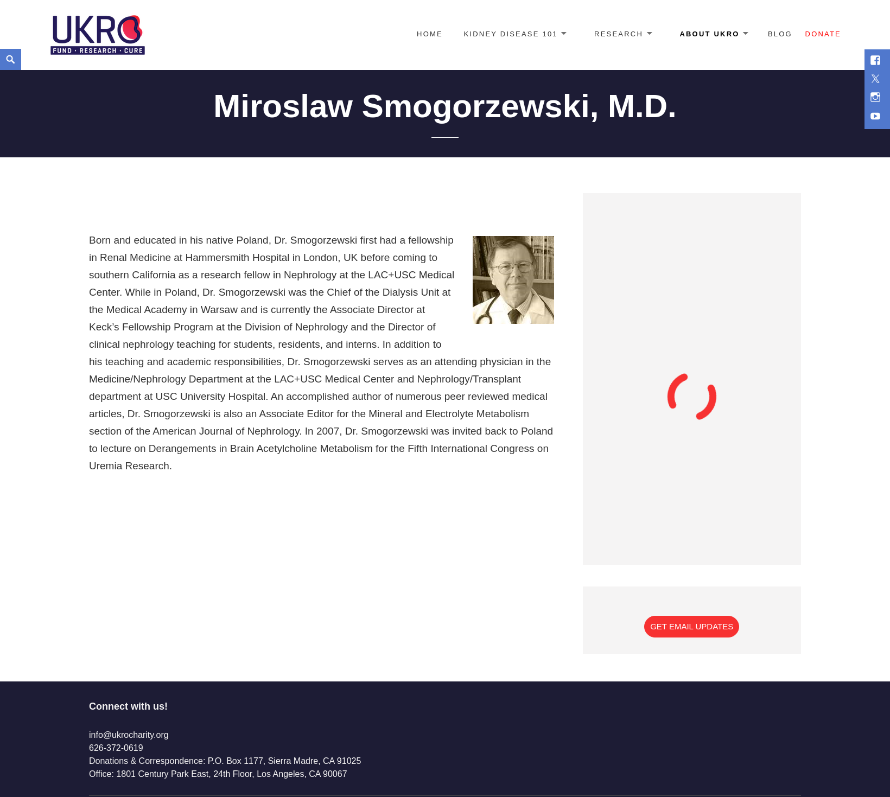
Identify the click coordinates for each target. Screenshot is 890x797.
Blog (780, 34)
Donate (823, 34)
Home (430, 34)
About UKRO (709, 34)
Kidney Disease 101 (511, 34)
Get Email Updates (691, 626)
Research (618, 34)
